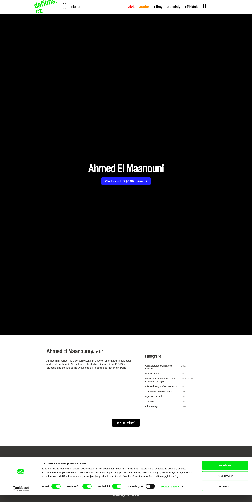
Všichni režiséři (126, 422)
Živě (131, 7)
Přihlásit (191, 7)
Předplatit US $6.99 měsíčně (126, 181)
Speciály (173, 7)
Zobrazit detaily (170, 493)
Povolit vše (225, 472)
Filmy (158, 7)
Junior (144, 7)
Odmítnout (225, 493)
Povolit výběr (225, 483)
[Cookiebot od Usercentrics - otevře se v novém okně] (21, 495)
